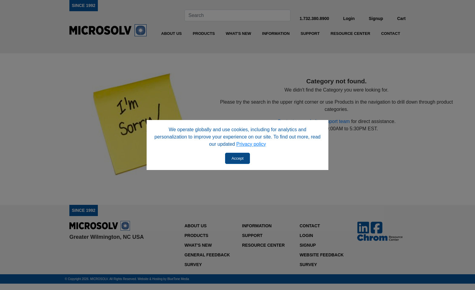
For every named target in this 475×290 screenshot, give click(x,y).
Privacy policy (251, 144)
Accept (237, 158)
